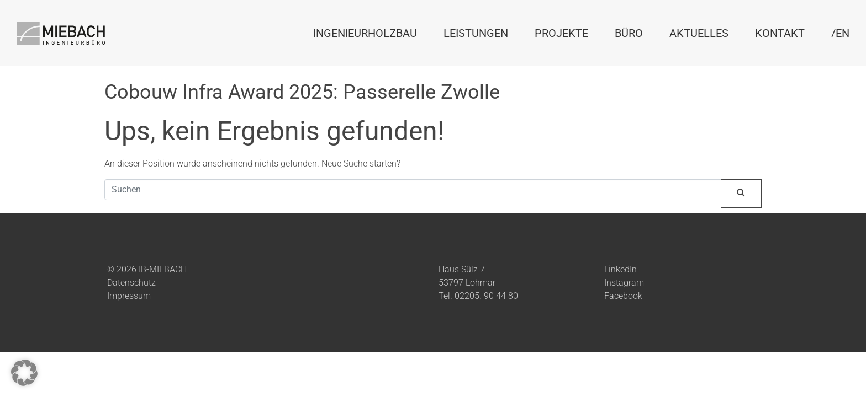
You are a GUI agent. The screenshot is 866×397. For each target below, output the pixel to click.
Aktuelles (698, 33)
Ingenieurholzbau (365, 33)
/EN (840, 33)
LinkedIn (620, 269)
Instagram (624, 282)
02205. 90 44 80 (486, 296)
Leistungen (475, 33)
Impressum (129, 296)
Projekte (561, 33)
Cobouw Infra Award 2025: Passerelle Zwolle (302, 92)
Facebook (623, 296)
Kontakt (780, 33)
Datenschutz (131, 282)
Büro (629, 33)
